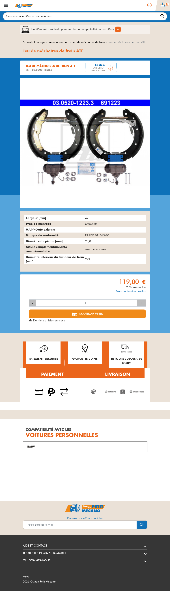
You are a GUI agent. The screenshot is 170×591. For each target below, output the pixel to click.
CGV (26, 577)
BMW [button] (31, 446)
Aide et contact (35, 545)
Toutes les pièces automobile (44, 553)
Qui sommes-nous (36, 560)
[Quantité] (86, 303)
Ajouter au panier (90, 313)
